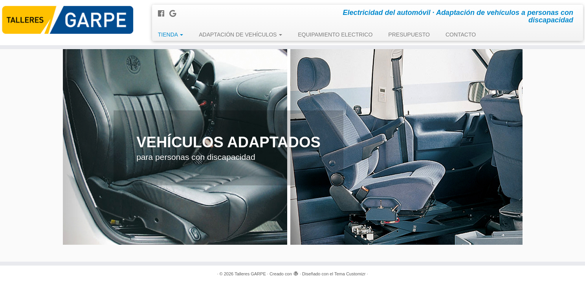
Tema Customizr (349, 273)
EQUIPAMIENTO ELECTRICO (335, 34)
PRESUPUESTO (409, 34)
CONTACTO (461, 34)
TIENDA (170, 34)
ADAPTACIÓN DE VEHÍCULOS (240, 34)
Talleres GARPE (250, 273)
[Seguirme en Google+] (175, 14)
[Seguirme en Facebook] (163, 14)
